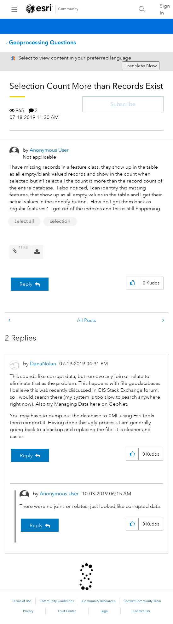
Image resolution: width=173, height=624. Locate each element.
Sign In (165, 9)
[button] (132, 283)
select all (24, 221)
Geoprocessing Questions (42, 42)
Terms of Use (21, 601)
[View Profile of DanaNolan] (43, 364)
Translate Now (140, 66)
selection (60, 221)
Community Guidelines (57, 601)
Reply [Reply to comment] (26, 456)
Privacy (28, 611)
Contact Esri (141, 611)
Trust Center (67, 611)
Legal (104, 611)
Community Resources (98, 601)
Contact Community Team (142, 601)
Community (68, 9)
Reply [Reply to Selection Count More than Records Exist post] (26, 284)
